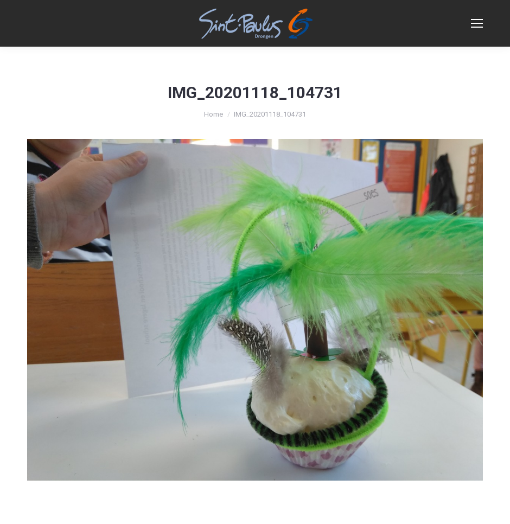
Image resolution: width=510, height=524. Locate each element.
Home (213, 114)
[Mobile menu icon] (477, 23)
